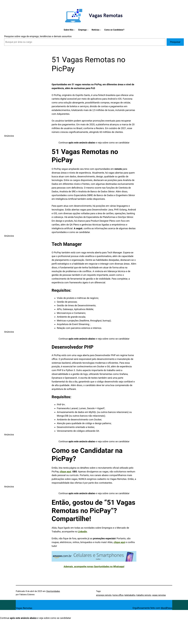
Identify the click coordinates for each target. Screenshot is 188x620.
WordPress (166, 608)
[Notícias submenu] (100, 30)
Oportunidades (53, 591)
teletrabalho (129, 595)
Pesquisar (175, 42)
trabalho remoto (143, 595)
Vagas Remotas (24, 608)
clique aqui (119, 542)
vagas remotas (159, 595)
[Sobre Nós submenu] (74, 30)
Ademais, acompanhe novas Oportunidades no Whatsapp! (94, 566)
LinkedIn (82, 531)
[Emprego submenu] (88, 30)
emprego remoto (103, 595)
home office (118, 595)
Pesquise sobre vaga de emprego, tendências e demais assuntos (38, 36)
